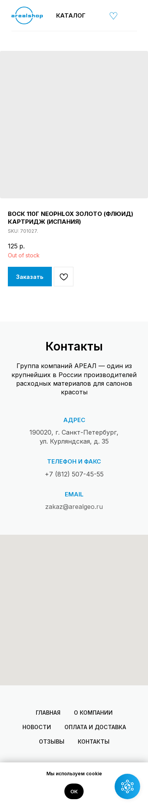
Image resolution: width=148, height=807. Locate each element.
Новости (36, 727)
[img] (97, 16)
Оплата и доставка (95, 727)
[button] (127, 786)
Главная (48, 712)
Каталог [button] (71, 15)
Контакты (94, 741)
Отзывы (51, 741)
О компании (93, 712)
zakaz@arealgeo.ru (74, 506)
